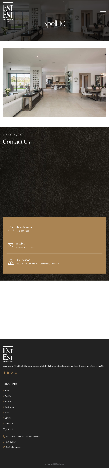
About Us (8, 396)
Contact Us (9, 423)
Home (7, 390)
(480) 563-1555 (22, 231)
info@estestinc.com (24, 247)
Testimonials (9, 407)
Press (7, 412)
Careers (8, 417)
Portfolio (8, 401)
